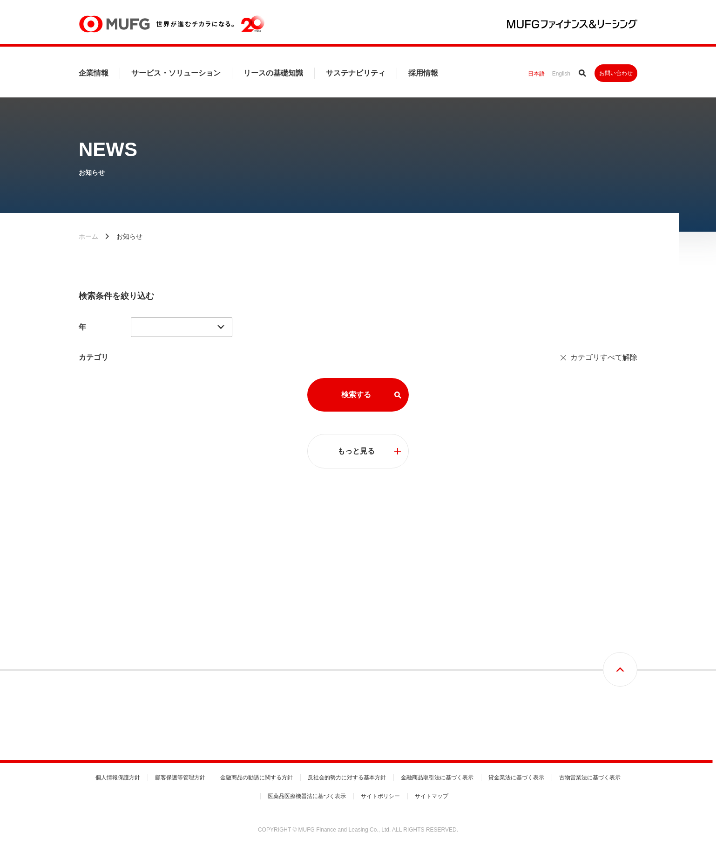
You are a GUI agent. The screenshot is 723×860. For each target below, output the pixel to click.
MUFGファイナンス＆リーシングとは (126, 624)
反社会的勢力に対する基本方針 (347, 777)
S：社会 (571, 672)
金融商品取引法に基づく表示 (437, 777)
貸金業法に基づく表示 (516, 777)
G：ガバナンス (579, 688)
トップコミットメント (588, 608)
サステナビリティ (355, 73)
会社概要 (210, 608)
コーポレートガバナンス (109, 672)
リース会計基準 (464, 640)
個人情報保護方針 (117, 777)
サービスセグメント (345, 624)
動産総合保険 (462, 672)
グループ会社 (216, 704)
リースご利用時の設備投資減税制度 (489, 688)
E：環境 (571, 656)
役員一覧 (210, 656)
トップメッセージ (101, 608)
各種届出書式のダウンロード (356, 656)
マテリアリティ (580, 640)
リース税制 (459, 656)
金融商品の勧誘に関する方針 (256, 777)
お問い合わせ (616, 73)
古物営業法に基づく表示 (590, 777)
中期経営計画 (95, 656)
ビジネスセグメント (345, 640)
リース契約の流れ (467, 624)
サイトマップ (431, 796)
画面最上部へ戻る (620, 543)
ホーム (88, 236)
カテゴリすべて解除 (603, 357)
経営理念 (90, 640)
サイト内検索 (582, 73)
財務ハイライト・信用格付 (232, 624)
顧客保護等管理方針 (180, 777)
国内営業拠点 (216, 688)
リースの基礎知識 (273, 73)
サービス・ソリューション (176, 73)
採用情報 (423, 73)
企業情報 (93, 73)
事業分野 (331, 608)
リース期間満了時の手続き (478, 704)
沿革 (204, 640)
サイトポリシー (380, 796)
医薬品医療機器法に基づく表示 (307, 796)
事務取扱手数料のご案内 (350, 672)
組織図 (207, 672)
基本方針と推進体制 (586, 624)
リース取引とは (464, 608)
